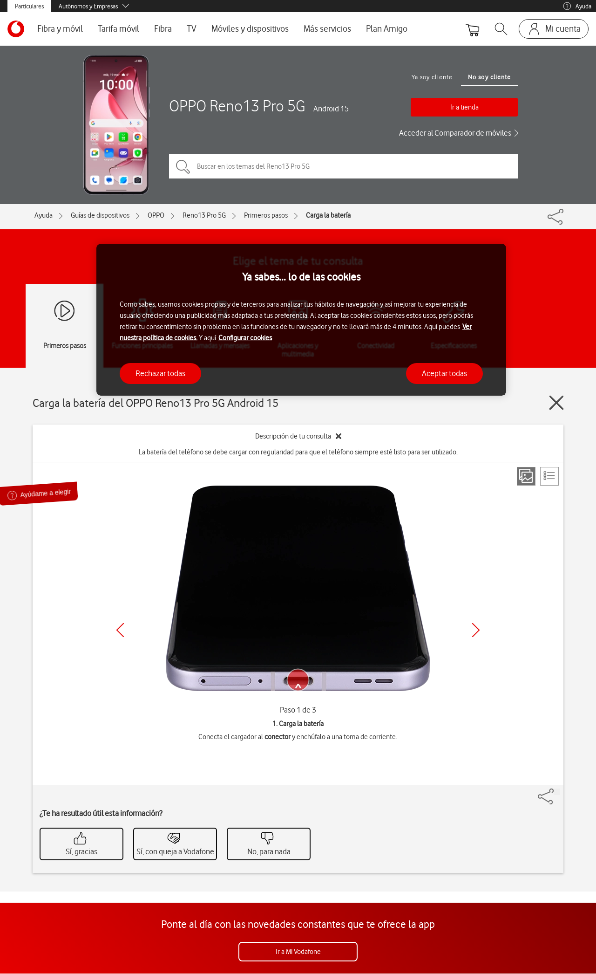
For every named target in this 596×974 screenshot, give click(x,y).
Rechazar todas (160, 373)
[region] (301, 320)
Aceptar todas (444, 373)
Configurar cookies (245, 338)
